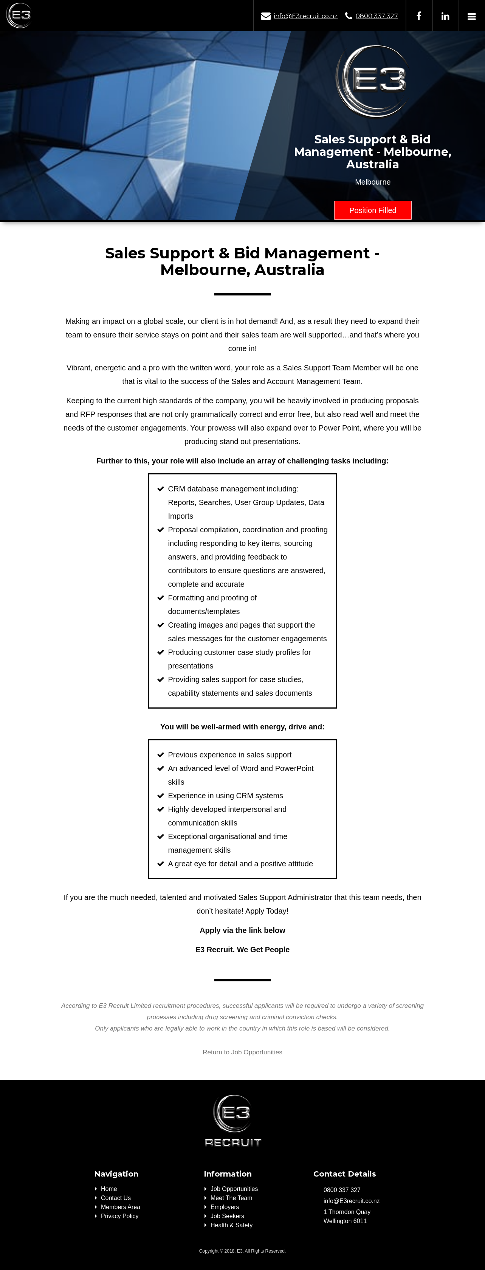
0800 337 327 (377, 16)
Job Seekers (227, 1216)
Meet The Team (232, 1198)
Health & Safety (232, 1225)
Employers (225, 1207)
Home (109, 1189)
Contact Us (116, 1198)
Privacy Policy (120, 1216)
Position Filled (373, 210)
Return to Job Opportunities (242, 1052)
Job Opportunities (234, 1189)
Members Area (120, 1207)
